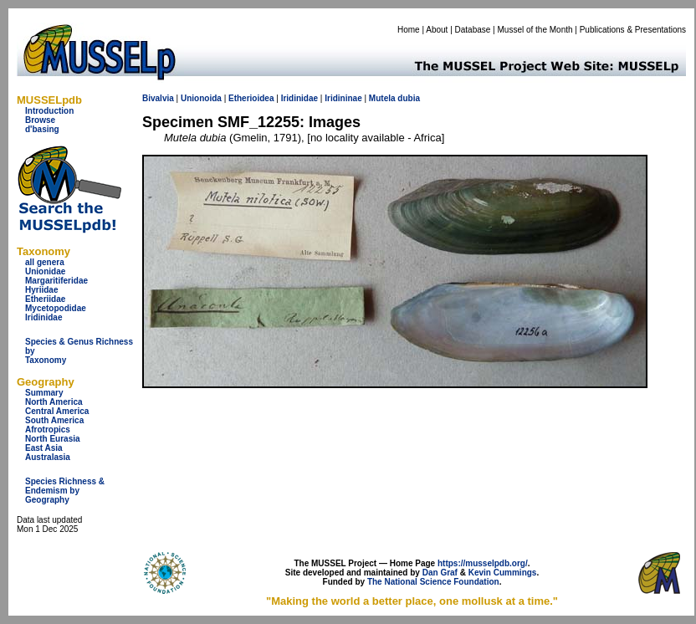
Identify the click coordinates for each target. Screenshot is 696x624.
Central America (57, 411)
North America (54, 402)
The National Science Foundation (433, 581)
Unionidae (45, 271)
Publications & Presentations (633, 29)
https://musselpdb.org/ (483, 563)
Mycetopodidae (55, 308)
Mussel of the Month (535, 29)
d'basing (42, 129)
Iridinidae (43, 317)
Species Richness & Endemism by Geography (65, 490)
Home (408, 29)
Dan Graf (440, 572)
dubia (408, 98)
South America (54, 420)
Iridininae (343, 98)
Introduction (49, 110)
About (437, 29)
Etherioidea (251, 98)
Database (473, 29)
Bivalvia (158, 98)
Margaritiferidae (56, 280)
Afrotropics (47, 429)
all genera (44, 262)
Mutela (382, 98)
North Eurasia (52, 438)
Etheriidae (45, 299)
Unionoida (201, 98)
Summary (44, 392)
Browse (40, 120)
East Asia (44, 448)
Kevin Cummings (502, 572)
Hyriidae (41, 289)
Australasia (47, 457)
